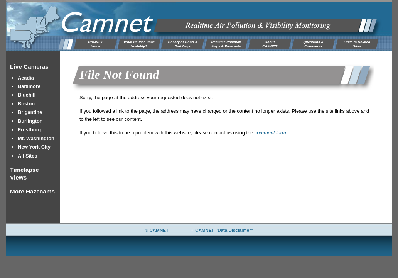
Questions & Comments (313, 44)
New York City (34, 147)
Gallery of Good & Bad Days (182, 44)
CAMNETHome (95, 44)
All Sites (27, 156)
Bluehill (26, 95)
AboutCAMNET (269, 44)
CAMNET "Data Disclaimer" (224, 230)
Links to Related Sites (357, 44)
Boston (26, 104)
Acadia (26, 78)
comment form (270, 133)
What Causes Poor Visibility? (139, 44)
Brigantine (30, 112)
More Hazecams (32, 191)
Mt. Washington (36, 138)
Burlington (30, 121)
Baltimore (29, 86)
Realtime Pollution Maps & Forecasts (226, 44)
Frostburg (29, 129)
